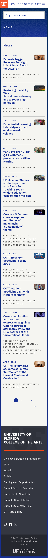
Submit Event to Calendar (18, 488)
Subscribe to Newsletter (17, 494)
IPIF (6, 464)
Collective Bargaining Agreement (22, 458)
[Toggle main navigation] (43, 4)
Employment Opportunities (19, 482)
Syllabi (8, 476)
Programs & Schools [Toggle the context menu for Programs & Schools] (24, 15)
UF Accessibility (13, 511)
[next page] (34, 406)
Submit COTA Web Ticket (18, 506)
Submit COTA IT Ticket (17, 500)
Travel (7, 470)
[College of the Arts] (26, 4)
